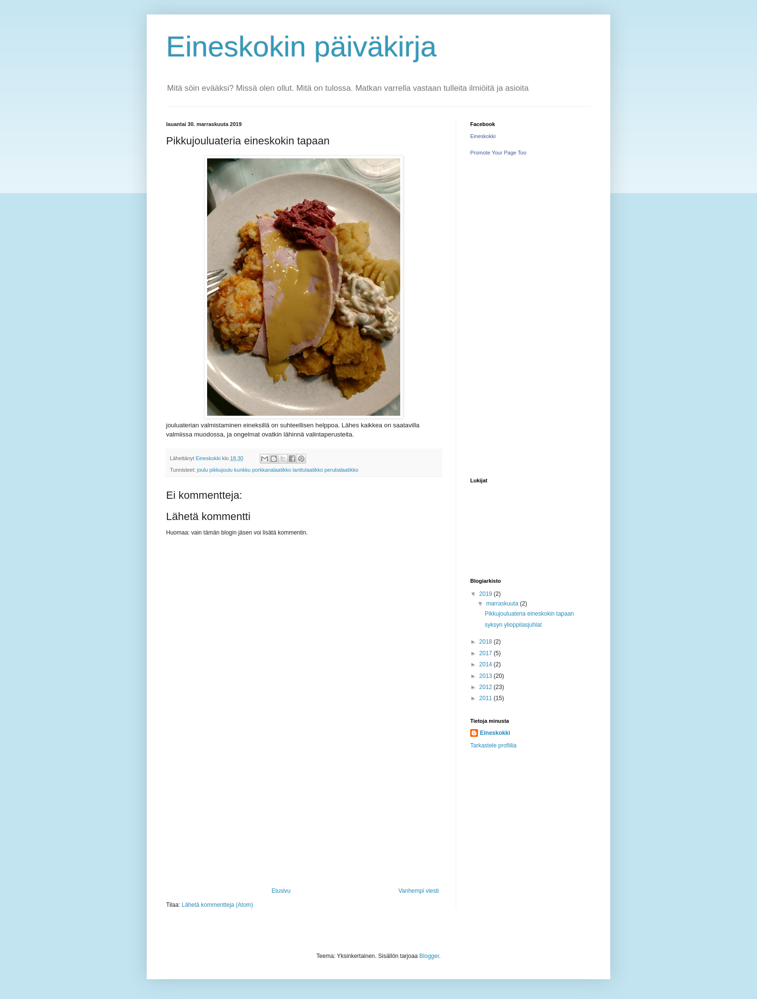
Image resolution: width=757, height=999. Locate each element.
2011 (486, 698)
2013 (486, 676)
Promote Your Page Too (498, 152)
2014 (486, 664)
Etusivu (280, 890)
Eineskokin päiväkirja (301, 46)
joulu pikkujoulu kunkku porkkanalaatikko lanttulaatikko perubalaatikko (277, 470)
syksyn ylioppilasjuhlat (513, 624)
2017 (486, 653)
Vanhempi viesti (418, 890)
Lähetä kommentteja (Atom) (217, 904)
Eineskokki (483, 136)
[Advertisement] (303, 815)
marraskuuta (503, 603)
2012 (486, 687)
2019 (486, 594)
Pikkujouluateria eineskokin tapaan (529, 613)
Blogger (429, 956)
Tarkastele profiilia (493, 745)
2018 (486, 641)
